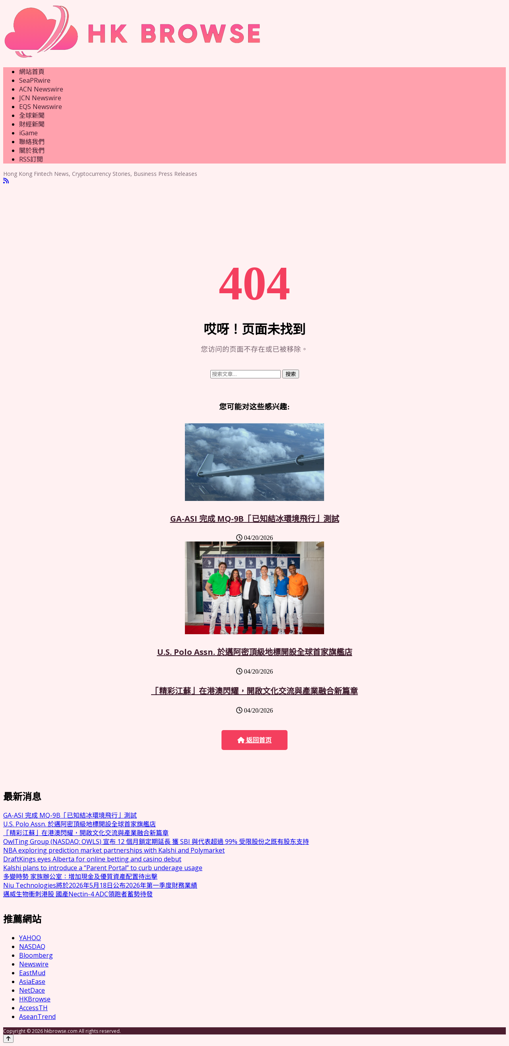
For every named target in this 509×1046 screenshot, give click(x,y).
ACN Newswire (41, 89)
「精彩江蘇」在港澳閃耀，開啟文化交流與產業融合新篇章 (254, 691)
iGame (28, 133)
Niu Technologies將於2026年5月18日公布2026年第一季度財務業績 (100, 885)
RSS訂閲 (31, 159)
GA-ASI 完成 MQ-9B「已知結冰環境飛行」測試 (254, 518)
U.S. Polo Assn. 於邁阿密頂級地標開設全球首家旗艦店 (254, 652)
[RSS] (6, 180)
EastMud (32, 972)
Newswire (34, 964)
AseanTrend (37, 1016)
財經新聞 (32, 124)
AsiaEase (32, 981)
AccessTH (33, 1007)
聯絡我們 (32, 141)
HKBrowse (35, 999)
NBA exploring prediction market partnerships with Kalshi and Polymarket (114, 850)
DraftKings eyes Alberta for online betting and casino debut (92, 859)
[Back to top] (8, 1038)
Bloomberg (36, 955)
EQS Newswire (40, 106)
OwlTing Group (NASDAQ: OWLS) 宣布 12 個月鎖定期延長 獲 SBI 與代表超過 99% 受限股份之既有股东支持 (156, 841)
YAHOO (30, 937)
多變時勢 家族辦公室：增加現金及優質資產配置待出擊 (80, 876)
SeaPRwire (35, 80)
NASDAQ (32, 946)
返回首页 (254, 740)
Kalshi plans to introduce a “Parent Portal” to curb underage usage (102, 867)
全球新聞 (32, 115)
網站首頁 (32, 71)
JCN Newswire (40, 97)
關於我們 (32, 150)
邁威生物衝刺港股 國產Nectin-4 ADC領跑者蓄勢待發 (78, 894)
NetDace (32, 990)
